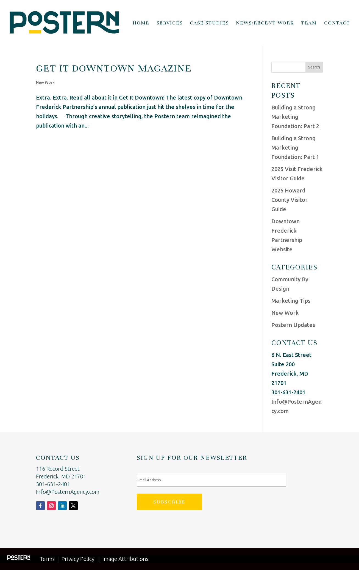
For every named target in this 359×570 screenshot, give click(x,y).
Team (309, 23)
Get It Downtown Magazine (114, 68)
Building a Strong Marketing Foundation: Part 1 (295, 147)
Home (141, 23)
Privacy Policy (78, 559)
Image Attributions (125, 559)
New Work (45, 82)
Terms (47, 559)
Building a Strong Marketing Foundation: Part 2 (295, 116)
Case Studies (209, 23)
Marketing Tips (290, 301)
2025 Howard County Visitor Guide (289, 199)
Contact (337, 23)
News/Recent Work (265, 23)
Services (170, 23)
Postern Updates (293, 325)
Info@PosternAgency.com (67, 492)
